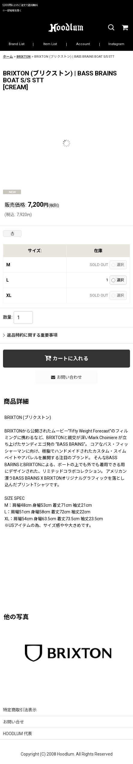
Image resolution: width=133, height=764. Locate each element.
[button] (110, 28)
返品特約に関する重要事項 (30, 335)
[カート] (124, 28)
